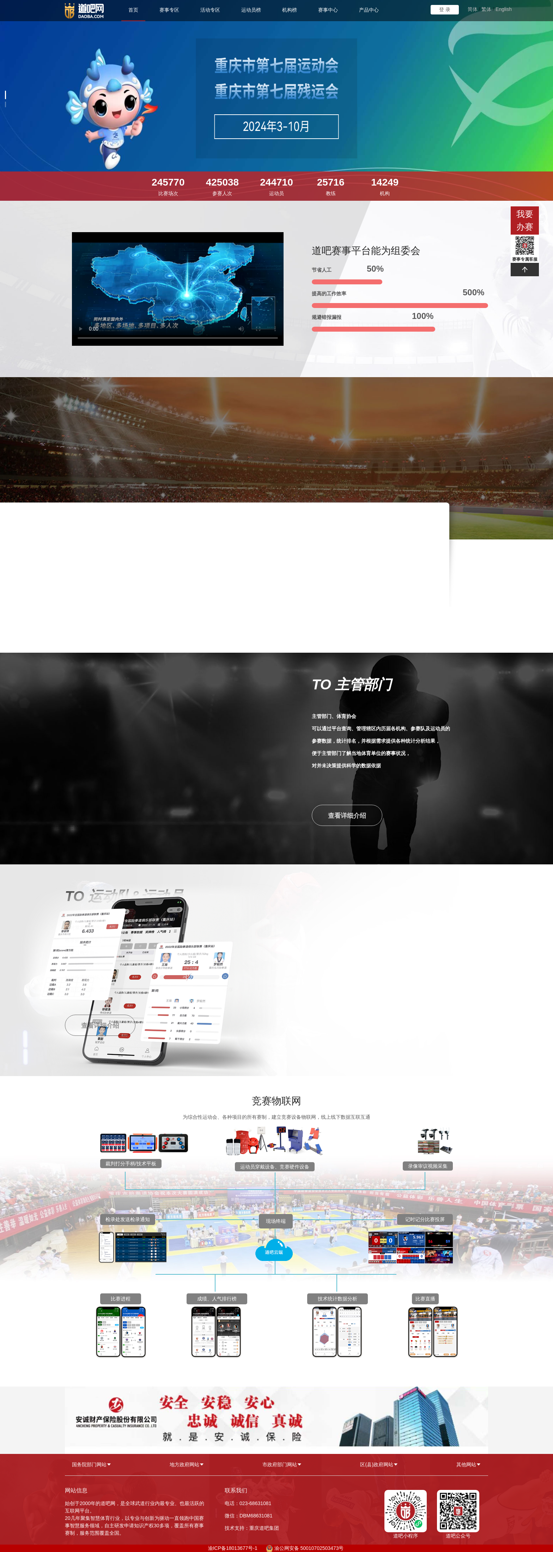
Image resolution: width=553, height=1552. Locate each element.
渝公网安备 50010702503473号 (309, 1548)
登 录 (444, 9)
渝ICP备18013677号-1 (232, 1548)
